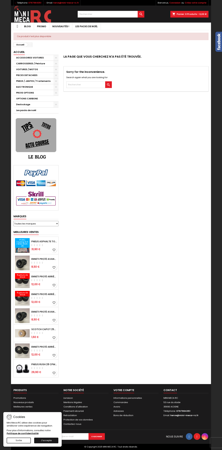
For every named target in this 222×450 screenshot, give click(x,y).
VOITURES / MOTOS (27, 69)
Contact (170, 390)
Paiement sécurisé (74, 411)
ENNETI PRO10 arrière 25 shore (44, 276)
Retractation (70, 415)
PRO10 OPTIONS (25, 92)
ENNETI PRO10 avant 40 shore (44, 311)
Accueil (19, 52)
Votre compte (124, 390)
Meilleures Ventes (26, 232)
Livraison (68, 398)
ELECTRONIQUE (24, 86)
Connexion (174, 2)
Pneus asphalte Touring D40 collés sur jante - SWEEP (44, 241)
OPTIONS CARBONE (27, 98)
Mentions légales (73, 402)
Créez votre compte (195, 2)
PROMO (41, 26)
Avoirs (117, 406)
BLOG (27, 26)
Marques (20, 216)
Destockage (23, 104)
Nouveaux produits (24, 402)
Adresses (119, 411)
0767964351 (34, 2)
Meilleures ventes (23, 406)
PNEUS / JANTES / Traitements (33, 81)
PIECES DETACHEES (27, 75)
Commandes (121, 402)
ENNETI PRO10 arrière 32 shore (44, 346)
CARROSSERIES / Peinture (30, 63)
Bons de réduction (123, 415)
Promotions (20, 398)
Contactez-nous (72, 424)
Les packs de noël (86, 26)
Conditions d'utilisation (76, 406)
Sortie (19, 440)
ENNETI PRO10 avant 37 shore (44, 259)
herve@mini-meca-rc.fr (66, 2)
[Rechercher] (111, 14)
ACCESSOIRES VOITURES (30, 57)
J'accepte (46, 440)
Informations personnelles (128, 398)
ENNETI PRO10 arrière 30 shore (44, 294)
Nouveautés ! (60, 26)
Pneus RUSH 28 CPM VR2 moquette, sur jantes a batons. (44, 364)
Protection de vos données (78, 419)
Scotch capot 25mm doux (44, 329)
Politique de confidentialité (22, 433)
